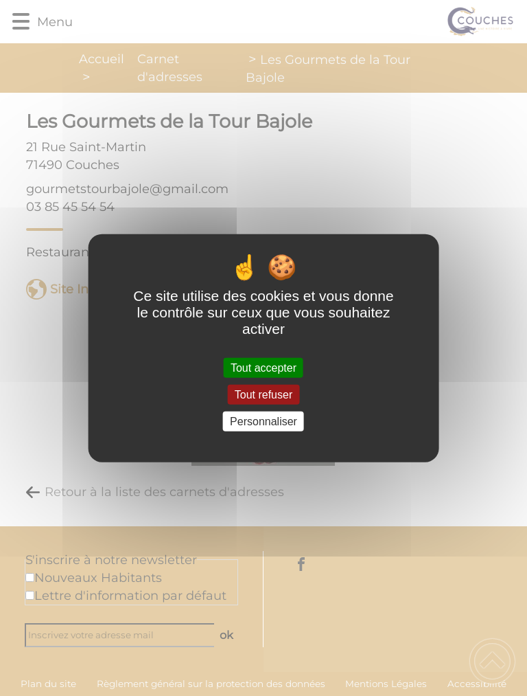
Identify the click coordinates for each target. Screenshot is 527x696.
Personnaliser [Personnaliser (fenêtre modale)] (263, 421)
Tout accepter (263, 367)
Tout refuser (263, 394)
